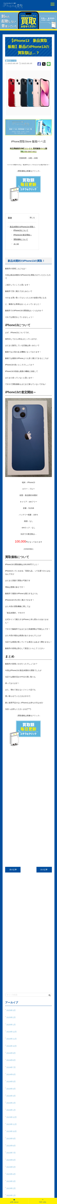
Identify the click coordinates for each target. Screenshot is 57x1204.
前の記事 (13, 869)
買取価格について (20, 239)
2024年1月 (11, 1110)
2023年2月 (11, 1188)
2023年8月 (11, 1146)
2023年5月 (11, 1167)
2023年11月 (11, 1124)
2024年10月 (11, 1046)
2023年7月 (11, 1153)
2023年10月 (11, 1131)
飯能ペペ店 (12, 61)
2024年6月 (11, 1074)
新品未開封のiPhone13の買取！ (22, 227)
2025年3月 (11, 1010)
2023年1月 (11, 1195)
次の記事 (44, 869)
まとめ (16, 244)
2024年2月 (11, 1103)
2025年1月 (11, 1025)
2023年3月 (11, 1181)
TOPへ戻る (42, 1202)
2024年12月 (11, 1032)
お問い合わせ (14, 1202)
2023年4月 (11, 1174)
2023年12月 (11, 1117)
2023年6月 (11, 1160)
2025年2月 (11, 1017)
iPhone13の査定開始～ (22, 235)
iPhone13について (20, 230)
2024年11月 (11, 1039)
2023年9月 (11, 1138)
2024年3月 (11, 1096)
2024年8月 (11, 1060)
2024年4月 (11, 1089)
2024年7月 (11, 1067)
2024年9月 (11, 1053)
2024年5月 (11, 1081)
